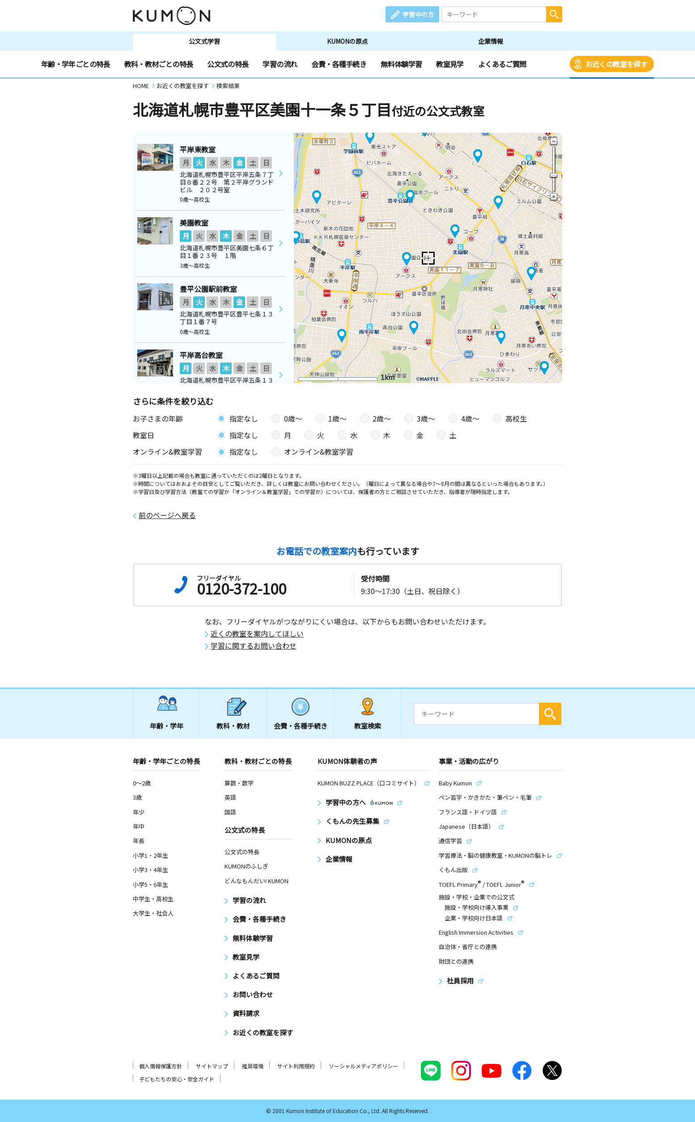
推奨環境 (252, 1066)
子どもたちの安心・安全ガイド (176, 1079)
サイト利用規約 (296, 1066)
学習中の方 (418, 14)
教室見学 (449, 64)
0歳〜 (293, 418)
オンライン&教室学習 (318, 451)
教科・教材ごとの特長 (158, 64)
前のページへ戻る (167, 515)
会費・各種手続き (338, 64)
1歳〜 (337, 418)
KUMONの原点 (347, 41)
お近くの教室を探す (616, 64)
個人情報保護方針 (160, 1066)
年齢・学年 (166, 725)
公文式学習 (204, 41)
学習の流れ (280, 64)
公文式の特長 (227, 64)
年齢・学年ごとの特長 (75, 64)
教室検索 (367, 725)
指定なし (243, 418)
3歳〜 (426, 418)
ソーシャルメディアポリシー (363, 1066)
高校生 (516, 418)
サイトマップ (212, 1066)
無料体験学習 (401, 64)
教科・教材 (233, 725)
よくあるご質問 (502, 64)
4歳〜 (470, 418)
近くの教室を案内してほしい (257, 633)
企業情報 (490, 41)
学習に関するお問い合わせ (254, 645)
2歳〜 (382, 418)
